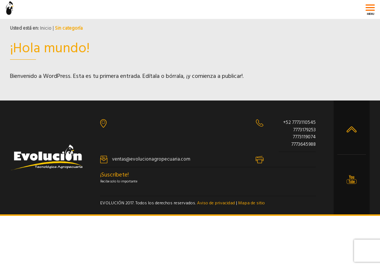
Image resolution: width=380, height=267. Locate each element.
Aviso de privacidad (216, 203)
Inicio (46, 28)
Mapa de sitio (251, 203)
